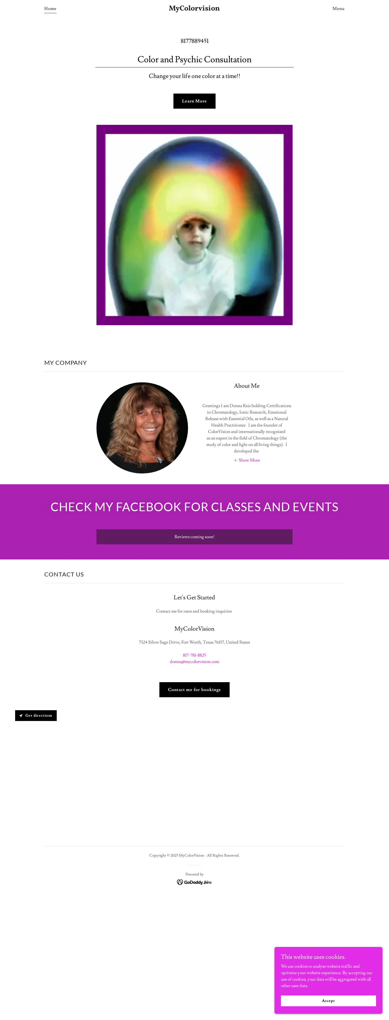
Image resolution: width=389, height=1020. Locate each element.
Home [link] (50, 8)
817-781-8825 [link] (194, 655)
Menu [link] (339, 8)
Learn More (194, 101)
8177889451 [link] (195, 41)
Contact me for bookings (194, 689)
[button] (246, 459)
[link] (195, 9)
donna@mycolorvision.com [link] (194, 661)
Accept (328, 1000)
